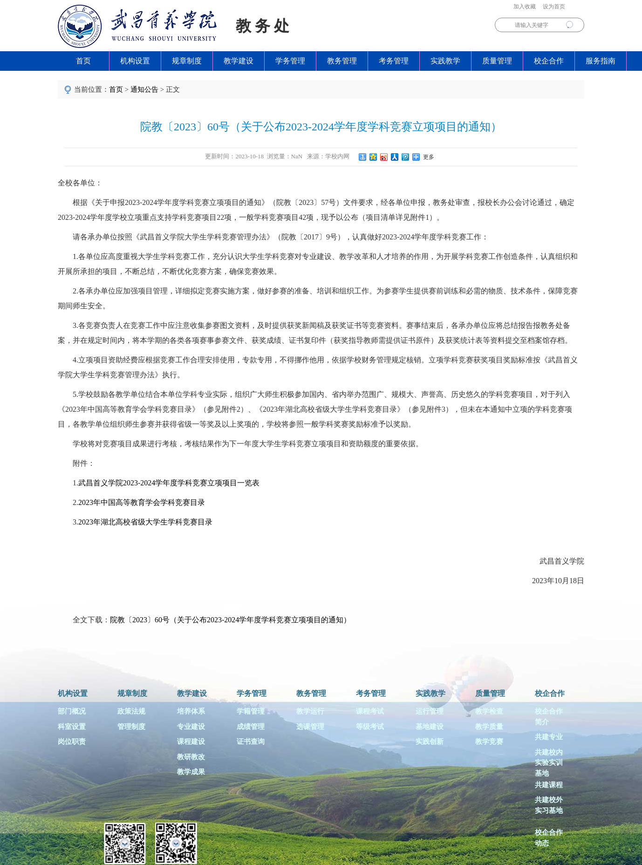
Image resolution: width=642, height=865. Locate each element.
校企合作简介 (549, 717)
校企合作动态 (549, 838)
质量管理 (497, 61)
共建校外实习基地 (549, 805)
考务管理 (394, 61)
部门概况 (72, 711)
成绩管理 (251, 726)
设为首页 (554, 6)
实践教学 (445, 61)
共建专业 (549, 737)
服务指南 (600, 61)
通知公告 (144, 89)
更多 (427, 157)
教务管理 (342, 61)
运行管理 (430, 711)
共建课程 (549, 785)
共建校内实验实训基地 (549, 762)
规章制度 (187, 61)
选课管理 (310, 726)
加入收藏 (524, 6)
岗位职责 (72, 741)
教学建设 (238, 61)
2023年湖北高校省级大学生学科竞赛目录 (145, 522)
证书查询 (251, 741)
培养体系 (191, 711)
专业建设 (191, 726)
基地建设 (430, 726)
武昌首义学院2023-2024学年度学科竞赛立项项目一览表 (169, 483)
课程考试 (370, 711)
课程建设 (191, 741)
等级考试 (370, 726)
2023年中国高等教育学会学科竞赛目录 (141, 502)
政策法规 (131, 711)
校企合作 (549, 61)
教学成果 (191, 772)
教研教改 (191, 757)
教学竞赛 (489, 741)
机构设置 (135, 61)
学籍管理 (251, 711)
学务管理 (290, 61)
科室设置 (72, 726)
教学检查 (489, 711)
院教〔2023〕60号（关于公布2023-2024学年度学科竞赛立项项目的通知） (230, 620)
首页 (83, 61)
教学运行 (310, 711)
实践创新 (430, 741)
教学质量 (489, 726)
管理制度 (131, 726)
